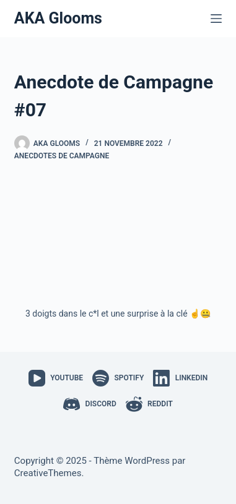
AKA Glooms (58, 18)
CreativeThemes (48, 473)
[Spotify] (118, 378)
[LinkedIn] (180, 378)
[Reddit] (149, 404)
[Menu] (216, 18)
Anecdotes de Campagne (61, 156)
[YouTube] (55, 378)
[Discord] (89, 404)
